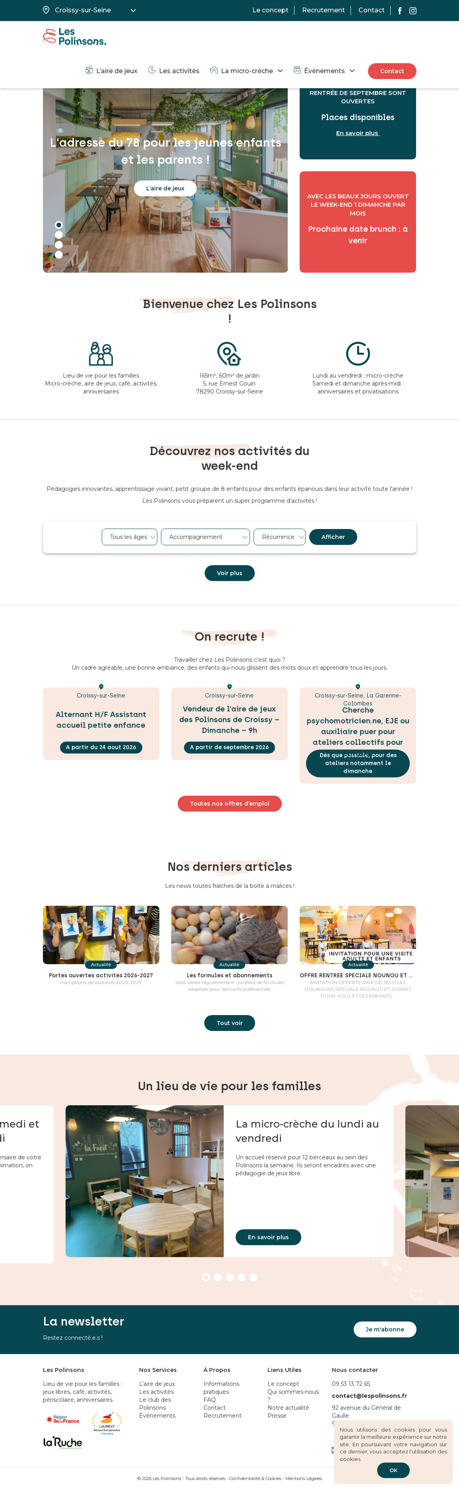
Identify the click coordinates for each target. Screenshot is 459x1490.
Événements (318, 71)
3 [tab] (59, 245)
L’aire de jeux (111, 71)
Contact (371, 10)
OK (393, 1470)
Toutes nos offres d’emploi (229, 803)
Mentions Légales (303, 1478)
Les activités (173, 71)
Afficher (333, 537)
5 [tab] (254, 1277)
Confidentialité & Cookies (255, 1478)
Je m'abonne (385, 1329)
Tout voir (230, 1035)
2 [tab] (59, 235)
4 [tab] (59, 255)
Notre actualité (288, 1407)
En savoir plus (268, 1237)
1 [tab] (59, 225)
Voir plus (229, 573)
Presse (277, 1415)
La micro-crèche (241, 71)
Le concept (270, 10)
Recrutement (323, 10)
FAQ (209, 1399)
